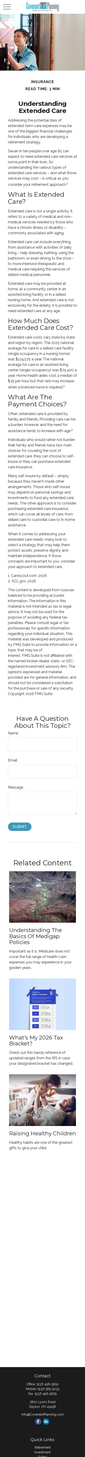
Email (12, 760)
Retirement (43, 1447)
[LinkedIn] (46, 1422)
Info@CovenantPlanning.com (43, 1414)
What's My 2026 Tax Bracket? (36, 1040)
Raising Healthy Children (42, 1133)
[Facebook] (38, 1422)
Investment (43, 1452)
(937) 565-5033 (48, 1389)
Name (13, 733)
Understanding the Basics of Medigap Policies (35, 936)
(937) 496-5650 (47, 1384)
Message (15, 787)
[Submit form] (20, 827)
